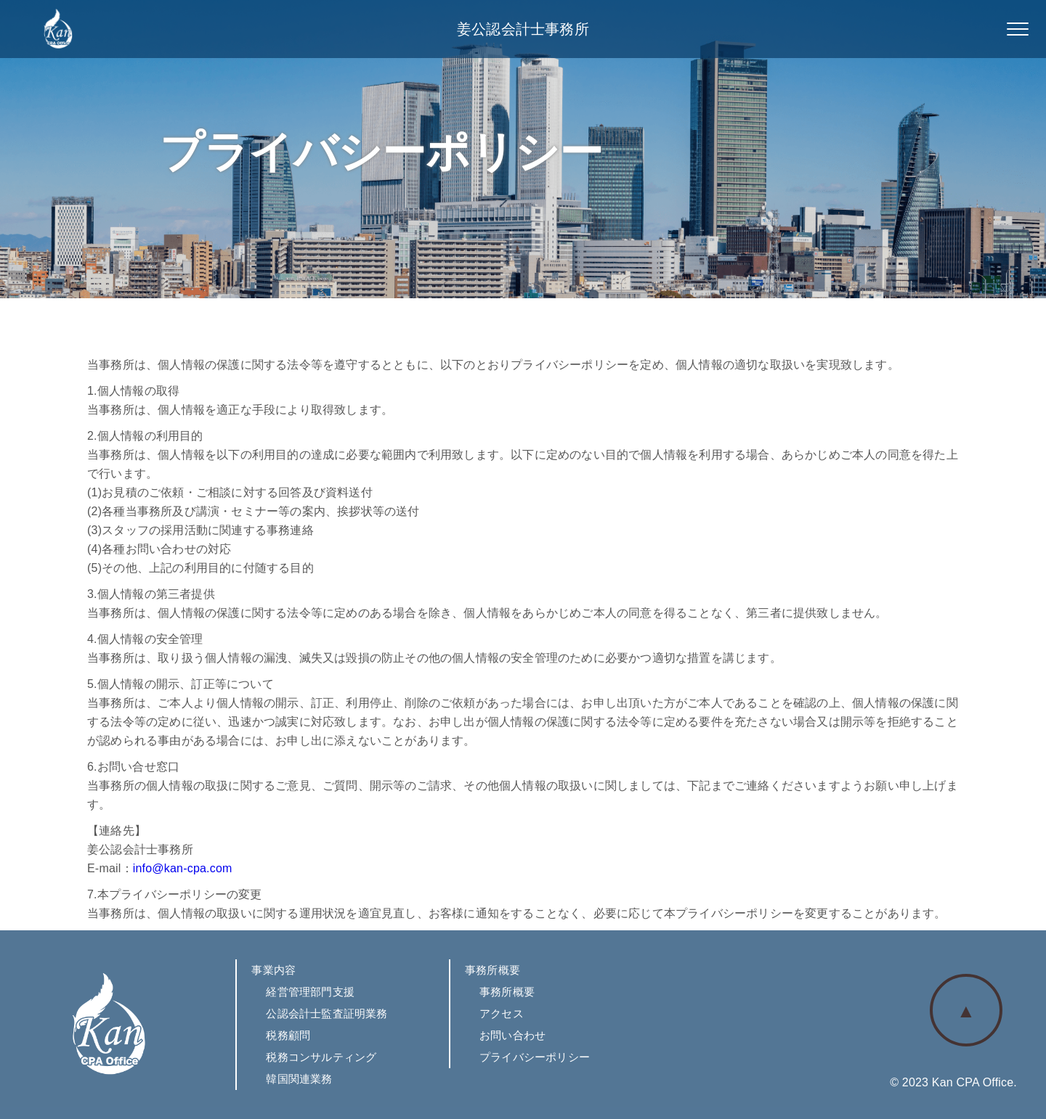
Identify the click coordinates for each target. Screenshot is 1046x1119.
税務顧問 (288, 1035)
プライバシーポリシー (534, 1057)
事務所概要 (507, 991)
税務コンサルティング (321, 1057)
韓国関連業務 (299, 1079)
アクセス (501, 1013)
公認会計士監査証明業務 (326, 1013)
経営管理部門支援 (310, 991)
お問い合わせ (512, 1035)
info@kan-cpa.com (182, 868)
